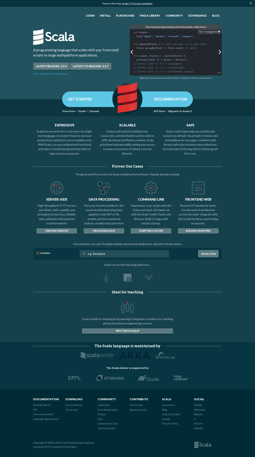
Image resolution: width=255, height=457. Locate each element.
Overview (68, 111)
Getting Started (41, 404)
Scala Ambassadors (108, 409)
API (35, 409)
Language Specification (45, 418)
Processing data (104, 230)
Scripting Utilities (151, 230)
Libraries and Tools (108, 423)
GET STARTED (80, 99)
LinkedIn (198, 428)
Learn (90, 15)
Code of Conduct (171, 414)
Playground (125, 15)
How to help (136, 404)
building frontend (198, 230)
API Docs (159, 111)
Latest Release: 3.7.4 (51, 66)
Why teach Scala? (127, 330)
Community (174, 15)
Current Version (74, 404)
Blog (215, 15)
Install (105, 15)
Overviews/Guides (43, 414)
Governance (197, 15)
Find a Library (150, 15)
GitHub (198, 404)
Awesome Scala (208, 253)
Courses (94, 111)
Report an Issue (138, 409)
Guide (82, 111)
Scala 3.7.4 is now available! (137, 3)
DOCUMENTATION (170, 99)
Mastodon (199, 409)
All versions (71, 409)
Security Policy (170, 423)
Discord (198, 423)
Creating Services (56, 230)
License (166, 418)
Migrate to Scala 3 (180, 111)
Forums (102, 414)
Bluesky (198, 414)
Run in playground (209, 31)
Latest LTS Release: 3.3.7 (90, 66)
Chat (100, 418)
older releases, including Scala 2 (50, 73)
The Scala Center (107, 428)
